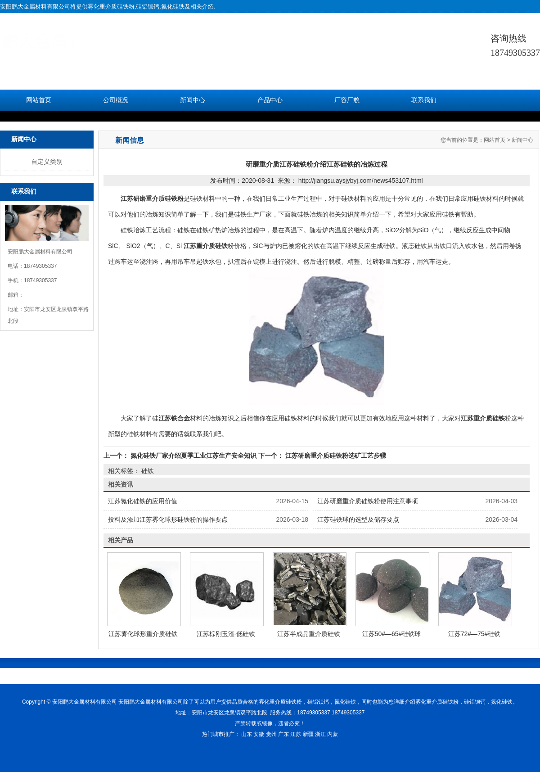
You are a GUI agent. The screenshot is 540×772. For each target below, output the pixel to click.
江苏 (295, 734)
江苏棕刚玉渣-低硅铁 (226, 633)
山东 (246, 734)
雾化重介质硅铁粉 (111, 6)
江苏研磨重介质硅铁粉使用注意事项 (367, 501)
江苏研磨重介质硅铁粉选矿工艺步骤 (335, 455)
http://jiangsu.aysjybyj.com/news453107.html (360, 180)
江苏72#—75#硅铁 (474, 633)
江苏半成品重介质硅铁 (308, 633)
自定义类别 (47, 161)
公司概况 (115, 100)
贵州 (271, 734)
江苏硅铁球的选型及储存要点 (358, 519)
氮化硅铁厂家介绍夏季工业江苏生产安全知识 (193, 455)
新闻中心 (192, 100)
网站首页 (38, 100)
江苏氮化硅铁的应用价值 (142, 501)
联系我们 (423, 100)
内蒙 (332, 734)
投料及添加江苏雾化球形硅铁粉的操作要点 (168, 519)
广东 (283, 734)
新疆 (308, 734)
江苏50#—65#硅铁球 (391, 633)
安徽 (258, 734)
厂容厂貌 (347, 100)
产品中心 (270, 100)
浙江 (320, 734)
